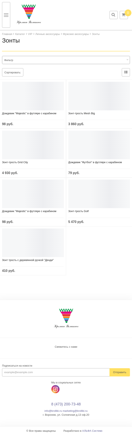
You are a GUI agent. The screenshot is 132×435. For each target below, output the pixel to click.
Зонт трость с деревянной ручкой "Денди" (28, 260)
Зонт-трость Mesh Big (81, 113)
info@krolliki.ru (53, 410)
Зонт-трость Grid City (15, 162)
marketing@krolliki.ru (75, 410)
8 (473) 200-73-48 (66, 404)
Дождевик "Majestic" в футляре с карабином (29, 113)
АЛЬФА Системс (92, 430)
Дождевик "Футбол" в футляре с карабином (95, 162)
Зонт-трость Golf (78, 211)
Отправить (119, 372)
